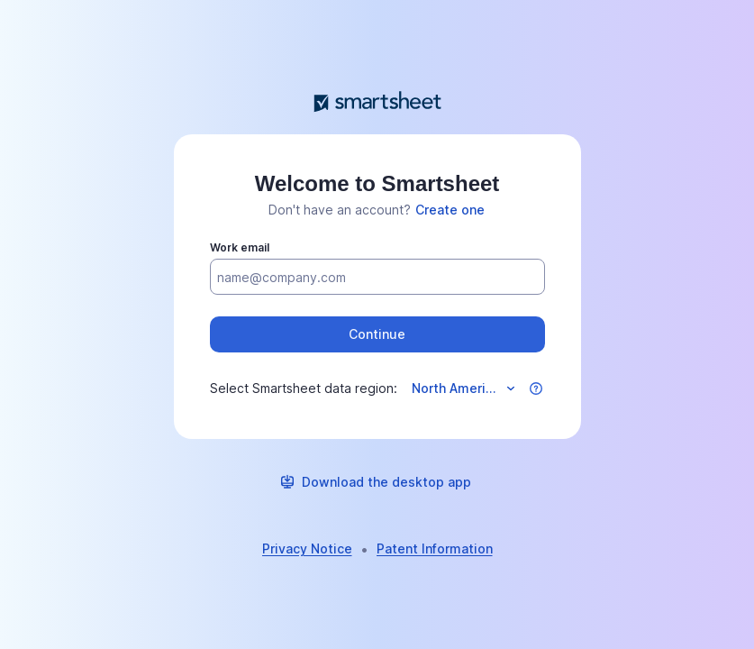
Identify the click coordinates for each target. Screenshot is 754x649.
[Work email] (377, 278)
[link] (450, 210)
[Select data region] (462, 388)
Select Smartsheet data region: (303, 388)
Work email (239, 247)
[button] (377, 334)
